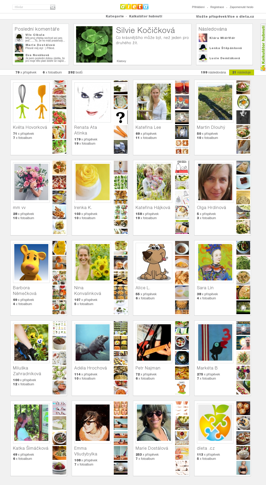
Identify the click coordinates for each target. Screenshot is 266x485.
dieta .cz (206, 448)
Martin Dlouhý (211, 127)
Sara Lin (205, 287)
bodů (75, 72)
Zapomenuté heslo (241, 7)
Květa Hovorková (30, 127)
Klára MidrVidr (222, 38)
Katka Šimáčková (31, 448)
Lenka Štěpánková (225, 48)
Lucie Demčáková (224, 58)
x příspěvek (26, 72)
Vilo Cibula (35, 35)
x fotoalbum (52, 72)
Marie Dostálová (40, 45)
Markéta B (207, 368)
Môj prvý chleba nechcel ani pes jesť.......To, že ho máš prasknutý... (45, 39)
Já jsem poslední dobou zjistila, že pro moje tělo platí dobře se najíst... (45, 59)
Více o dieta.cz (240, 16)
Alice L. (143, 287)
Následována (213, 29)
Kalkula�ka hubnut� (263, 47)
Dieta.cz (134, 6)
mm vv (19, 207)
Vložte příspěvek (211, 16)
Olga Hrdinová (211, 207)
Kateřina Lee (148, 127)
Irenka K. (83, 207)
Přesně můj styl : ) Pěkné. (40, 48)
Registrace (217, 7)
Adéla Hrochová (90, 368)
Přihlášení (198, 7)
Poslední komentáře (37, 29)
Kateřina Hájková (153, 207)
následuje (241, 72)
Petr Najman (148, 368)
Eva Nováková (37, 55)
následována (213, 72)
